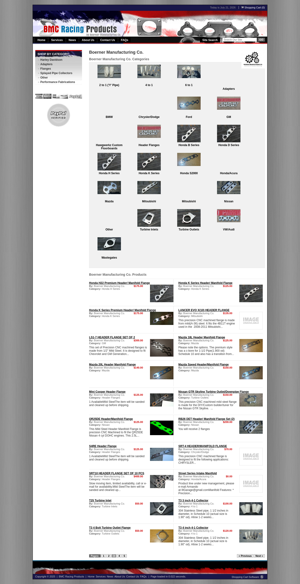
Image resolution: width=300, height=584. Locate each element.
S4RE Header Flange (102, 446)
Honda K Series (149, 173)
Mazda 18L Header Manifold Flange (201, 337)
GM (228, 117)
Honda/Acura (229, 173)
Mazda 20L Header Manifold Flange (112, 364)
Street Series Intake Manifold (197, 473)
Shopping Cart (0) (253, 7)
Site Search (210, 40)
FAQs (124, 40)
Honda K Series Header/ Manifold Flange (205, 283)
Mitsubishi (149, 201)
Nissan (228, 201)
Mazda (109, 201)
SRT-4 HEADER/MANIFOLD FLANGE (202, 446)
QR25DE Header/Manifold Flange (111, 419)
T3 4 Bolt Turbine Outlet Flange (110, 527)
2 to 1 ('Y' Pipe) (109, 85)
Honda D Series (228, 145)
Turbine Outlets (189, 229)
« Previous (245, 555)
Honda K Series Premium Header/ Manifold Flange (122, 310)
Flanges (45, 68)
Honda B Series (189, 145)
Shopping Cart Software (248, 577)
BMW (109, 117)
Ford (189, 117)
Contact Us (107, 40)
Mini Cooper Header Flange (107, 391)
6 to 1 (188, 85)
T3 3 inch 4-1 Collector (193, 500)
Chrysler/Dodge (149, 117)
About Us (88, 40)
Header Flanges (149, 145)
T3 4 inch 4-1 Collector (193, 527)
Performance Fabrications (57, 82)
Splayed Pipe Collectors (56, 73)
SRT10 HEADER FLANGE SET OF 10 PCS (116, 473)
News (72, 40)
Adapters (229, 88)
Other (109, 229)
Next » (259, 555)
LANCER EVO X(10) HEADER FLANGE (203, 310)
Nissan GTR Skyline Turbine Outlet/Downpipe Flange (213, 391)
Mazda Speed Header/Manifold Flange (203, 364)
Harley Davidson (51, 59)
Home (41, 40)
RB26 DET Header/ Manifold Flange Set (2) (206, 419)
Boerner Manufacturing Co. (109, 286)
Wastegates (109, 257)
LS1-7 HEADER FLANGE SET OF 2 (112, 337)
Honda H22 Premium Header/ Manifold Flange (119, 283)
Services (57, 40)
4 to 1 (149, 85)
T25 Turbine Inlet (100, 500)
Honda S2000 (189, 173)
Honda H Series (109, 173)
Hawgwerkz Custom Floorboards (109, 146)
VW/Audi (228, 229)
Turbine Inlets (149, 229)
